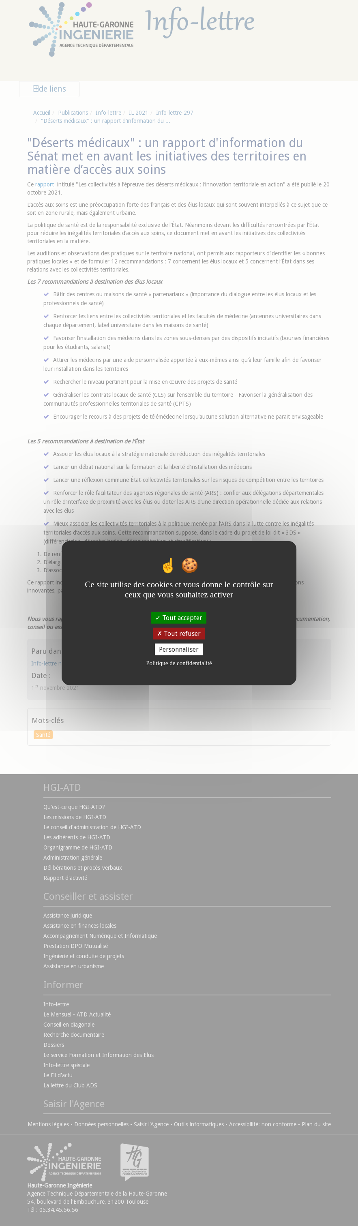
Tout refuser (179, 633)
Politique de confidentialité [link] (179, 663)
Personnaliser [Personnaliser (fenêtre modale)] (179, 649)
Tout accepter (178, 617)
